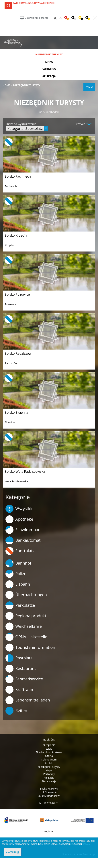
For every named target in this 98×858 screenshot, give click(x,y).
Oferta (49, 756)
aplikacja (49, 76)
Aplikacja (49, 777)
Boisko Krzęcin (16, 235)
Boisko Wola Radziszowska (25, 471)
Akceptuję (12, 852)
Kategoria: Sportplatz (25, 128)
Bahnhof (18, 563)
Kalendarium (48, 759)
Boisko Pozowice (17, 294)
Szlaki (49, 748)
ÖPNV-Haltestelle (26, 637)
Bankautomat (23, 540)
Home (6, 85)
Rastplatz (18, 658)
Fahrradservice (24, 679)
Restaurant (20, 669)
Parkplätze (20, 605)
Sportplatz (19, 551)
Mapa (49, 770)
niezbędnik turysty (49, 54)
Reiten (16, 711)
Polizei (16, 574)
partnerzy (49, 69)
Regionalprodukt (25, 616)
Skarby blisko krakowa (49, 752)
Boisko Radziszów (18, 353)
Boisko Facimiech (18, 176)
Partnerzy (49, 774)
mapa (49, 61)
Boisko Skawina (16, 412)
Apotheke (19, 519)
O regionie (49, 745)
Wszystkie (19, 509)
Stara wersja (49, 781)
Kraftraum (19, 690)
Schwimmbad (23, 530)
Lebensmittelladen (27, 700)
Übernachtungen (26, 595)
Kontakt (49, 763)
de (8, 5)
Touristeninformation (30, 648)
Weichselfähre (23, 626)
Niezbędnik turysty (49, 766)
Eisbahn (17, 584)
